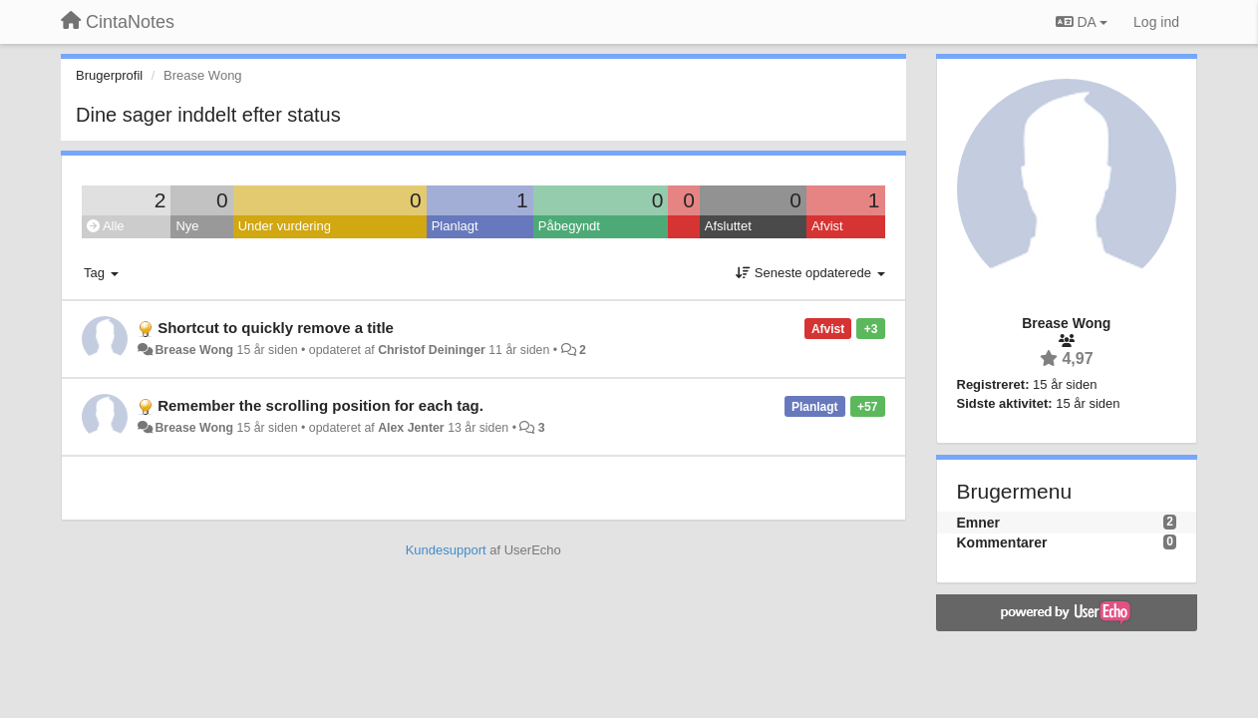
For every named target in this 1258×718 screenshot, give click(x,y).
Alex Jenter (411, 428)
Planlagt (455, 225)
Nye (186, 225)
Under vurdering (284, 225)
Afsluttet (728, 225)
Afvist (827, 225)
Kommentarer (1002, 542)
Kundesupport (446, 549)
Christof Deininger (431, 350)
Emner (979, 523)
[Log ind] (1156, 22)
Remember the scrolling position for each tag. (320, 405)
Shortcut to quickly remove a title (275, 327)
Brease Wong (194, 350)
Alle (106, 225)
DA (1081, 22)
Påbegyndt (569, 225)
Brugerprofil (109, 75)
